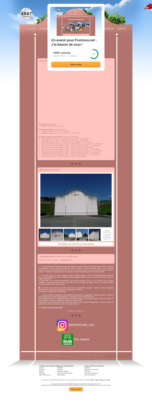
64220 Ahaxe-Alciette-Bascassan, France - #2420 (58, 145)
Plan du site (64, 380)
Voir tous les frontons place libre (52, 307)
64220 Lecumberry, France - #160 (53, 140)
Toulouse (87, 371)
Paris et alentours (89, 375)
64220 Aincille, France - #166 (51, 156)
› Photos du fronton (49, 170)
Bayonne (42, 369)
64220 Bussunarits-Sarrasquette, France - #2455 (58, 153)
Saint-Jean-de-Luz (45, 375)
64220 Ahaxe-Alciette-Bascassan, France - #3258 (58, 144)
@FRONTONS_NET (76, 325)
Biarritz (41, 371)
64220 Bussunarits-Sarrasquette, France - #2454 (58, 154)
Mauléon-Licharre (62, 371)
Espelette (60, 368)
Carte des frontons (73, 380)
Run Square (76, 339)
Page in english (94, 380)
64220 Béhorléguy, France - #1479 (53, 142)
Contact (121, 28)
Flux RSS (86, 380)
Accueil (31, 28)
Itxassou (60, 369)
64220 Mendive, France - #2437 (52, 138)
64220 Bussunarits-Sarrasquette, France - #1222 (58, 149)
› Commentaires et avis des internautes (58, 256)
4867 (26, 13)
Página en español (105, 380)
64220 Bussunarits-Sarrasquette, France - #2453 (58, 151)
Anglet (41, 368)
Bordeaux (87, 368)
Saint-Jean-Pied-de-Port (65, 373)
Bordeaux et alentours (91, 369)
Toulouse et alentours (91, 373)
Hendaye (42, 373)
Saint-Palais (61, 375)
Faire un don (76, 389)
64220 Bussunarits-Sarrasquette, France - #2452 (58, 147)
